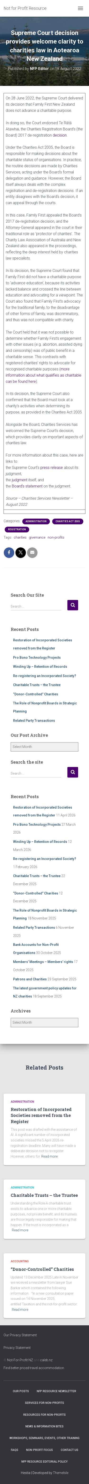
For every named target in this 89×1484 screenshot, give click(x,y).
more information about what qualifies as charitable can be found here (43, 375)
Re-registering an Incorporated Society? (44, 676)
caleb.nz (46, 1360)
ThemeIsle (60, 1473)
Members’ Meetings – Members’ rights (43, 962)
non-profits (56, 537)
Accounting (20, 1261)
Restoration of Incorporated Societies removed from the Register (41, 1115)
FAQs (14, 1450)
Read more (49, 1156)
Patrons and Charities (30, 979)
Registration (17, 529)
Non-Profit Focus (39, 1450)
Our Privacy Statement (20, 1335)
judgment (19, 480)
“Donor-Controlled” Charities (35, 694)
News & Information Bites (44, 1426)
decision (60, 135)
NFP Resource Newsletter (56, 1391)
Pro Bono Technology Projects (37, 657)
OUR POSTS (21, 1391)
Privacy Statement (17, 1348)
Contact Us (69, 1450)
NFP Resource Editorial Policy (44, 1461)
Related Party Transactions (34, 720)
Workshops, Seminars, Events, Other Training (44, 1438)
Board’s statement (27, 486)
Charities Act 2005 (68, 521)
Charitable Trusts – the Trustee (37, 685)
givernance (37, 537)
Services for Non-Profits (44, 1403)
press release (51, 467)
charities (20, 537)
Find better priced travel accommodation (34, 1368)
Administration (36, 521)
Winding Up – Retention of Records (40, 666)
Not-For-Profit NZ (20, 1360)
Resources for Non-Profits (44, 1414)
